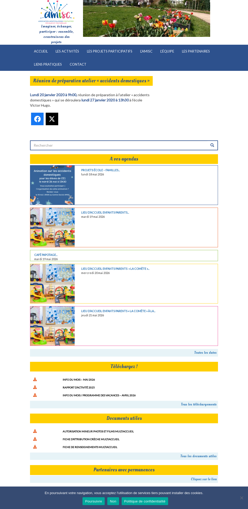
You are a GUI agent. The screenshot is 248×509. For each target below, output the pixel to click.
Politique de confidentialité (145, 501)
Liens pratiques (48, 64)
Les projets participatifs (109, 51)
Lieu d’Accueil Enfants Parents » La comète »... (115, 268)
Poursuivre (93, 501)
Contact (78, 64)
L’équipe (167, 51)
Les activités (67, 51)
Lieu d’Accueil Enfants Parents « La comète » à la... (118, 311)
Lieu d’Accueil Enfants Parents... (105, 212)
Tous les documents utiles (198, 456)
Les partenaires (196, 51)
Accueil (41, 51)
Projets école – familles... (100, 170)
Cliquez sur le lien (204, 479)
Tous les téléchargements (199, 404)
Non (113, 501)
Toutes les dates (205, 352)
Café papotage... (45, 254)
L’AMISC (146, 51)
